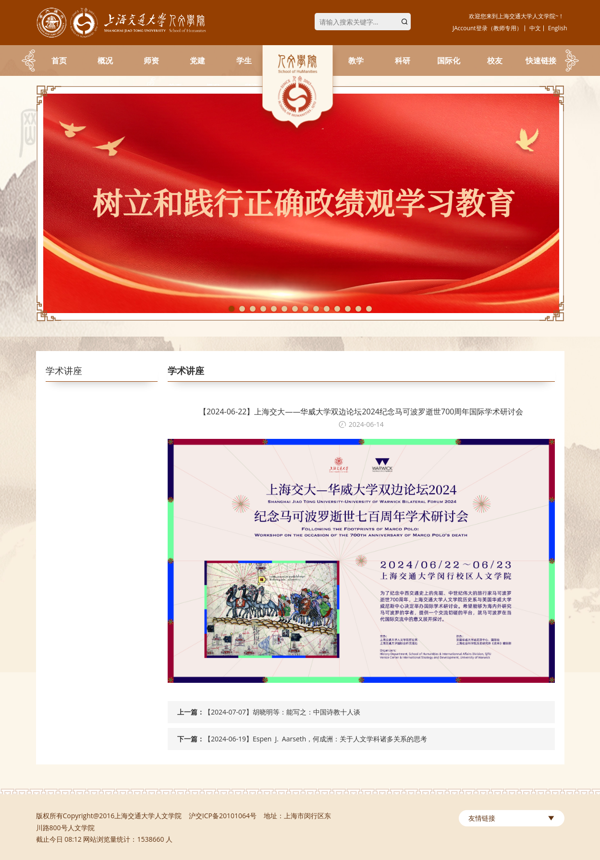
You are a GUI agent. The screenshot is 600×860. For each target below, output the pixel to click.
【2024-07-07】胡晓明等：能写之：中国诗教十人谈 (282, 711)
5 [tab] (274, 309)
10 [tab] (327, 309)
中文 (535, 28)
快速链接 (541, 60)
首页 (59, 60)
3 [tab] (253, 309)
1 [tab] (231, 309)
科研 (402, 60)
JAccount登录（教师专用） (487, 28)
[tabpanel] (300, 203)
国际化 (448, 60)
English (557, 28)
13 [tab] (358, 309)
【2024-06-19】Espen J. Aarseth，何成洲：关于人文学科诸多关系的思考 (315, 738)
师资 (151, 60)
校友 (494, 60)
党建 (197, 60)
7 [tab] (295, 309)
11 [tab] (337, 309)
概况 (105, 60)
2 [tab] (242, 309)
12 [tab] (348, 309)
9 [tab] (316, 309)
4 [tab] (263, 309)
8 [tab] (305, 309)
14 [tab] (369, 309)
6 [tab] (284, 309)
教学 (356, 60)
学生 (244, 60)
